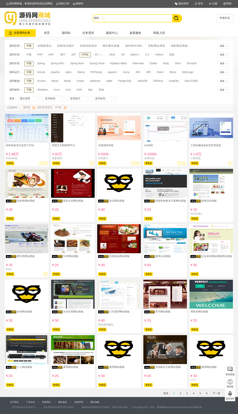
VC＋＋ (99, 54)
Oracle (80, 80)
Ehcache (192, 63)
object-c (134, 54)
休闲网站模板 (24, 311)
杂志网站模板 (116, 200)
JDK (137, 72)
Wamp (81, 72)
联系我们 (46, 402)
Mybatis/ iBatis (118, 63)
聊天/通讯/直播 (111, 45)
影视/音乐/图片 (65, 45)
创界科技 (149, 158)
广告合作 (30, 402)
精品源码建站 (106, 324)
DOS (79, 89)
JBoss (172, 72)
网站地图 (94, 402)
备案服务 (135, 32)
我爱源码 (57, 158)
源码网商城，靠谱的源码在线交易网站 (31, 3)
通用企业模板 (163, 256)
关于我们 (14, 402)
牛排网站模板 (70, 256)
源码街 (66, 32)
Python (159, 54)
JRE (148, 72)
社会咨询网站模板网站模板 (216, 256)
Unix (68, 89)
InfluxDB (142, 80)
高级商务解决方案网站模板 (170, 200)
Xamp (126, 72)
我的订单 (64, 3)
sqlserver (95, 80)
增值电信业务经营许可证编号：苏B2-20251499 (104, 407)
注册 (214, 3)
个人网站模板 (24, 367)
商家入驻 (159, 32)
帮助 (229, 3)
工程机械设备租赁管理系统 (205, 145)
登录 (200, 3)
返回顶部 (230, 398)
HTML (85, 54)
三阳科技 (195, 158)
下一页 (216, 393)
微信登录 (183, 3)
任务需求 (88, 32)
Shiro (178, 63)
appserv (112, 72)
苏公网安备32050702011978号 (59, 407)
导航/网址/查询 (156, 45)
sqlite (109, 80)
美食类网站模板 (26, 200)
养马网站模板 (163, 311)
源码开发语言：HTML (49, 107)
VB (122, 54)
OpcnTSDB (191, 80)
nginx (69, 72)
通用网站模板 (70, 367)
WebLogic (187, 72)
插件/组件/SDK (133, 45)
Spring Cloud (97, 63)
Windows (42, 89)
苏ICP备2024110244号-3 (24, 407)
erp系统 (148, 145)
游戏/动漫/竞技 (88, 45)
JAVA (112, 54)
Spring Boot (77, 63)
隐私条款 (62, 402)
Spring (41, 63)
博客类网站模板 (199, 311)
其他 (171, 54)
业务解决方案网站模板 (168, 367)
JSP (73, 54)
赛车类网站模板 (26, 256)
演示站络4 (196, 213)
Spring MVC (57, 63)
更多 (222, 46)
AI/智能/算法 (44, 45)
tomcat (41, 72)
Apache (55, 72)
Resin (160, 72)
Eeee (9, 269)
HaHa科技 (12, 158)
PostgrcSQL (125, 80)
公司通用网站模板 (119, 311)
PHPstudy (96, 72)
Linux (57, 89)
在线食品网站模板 (119, 256)
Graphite (174, 80)
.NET (62, 54)
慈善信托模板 (209, 200)
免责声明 (78, 402)
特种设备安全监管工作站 (20, 145)
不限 (28, 45)
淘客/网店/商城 (179, 45)
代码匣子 (103, 158)
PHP (40, 54)
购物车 (79, 3)
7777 (193, 380)
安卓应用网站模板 (73, 311)
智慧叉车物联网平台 (63, 145)
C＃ (147, 54)
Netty (166, 63)
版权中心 (112, 32)
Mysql (54, 80)
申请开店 (225, 17)
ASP (51, 54)
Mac (90, 89)
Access (41, 80)
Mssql (67, 80)
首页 (47, 32)
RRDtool (158, 80)
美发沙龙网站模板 (73, 200)
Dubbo (153, 63)
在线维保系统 (106, 145)
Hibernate (138, 63)
